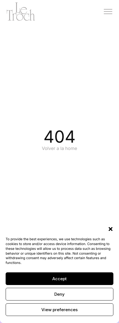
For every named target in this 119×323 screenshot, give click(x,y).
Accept (59, 278)
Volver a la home (59, 148)
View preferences (59, 309)
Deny (59, 294)
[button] (110, 228)
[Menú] (108, 12)
